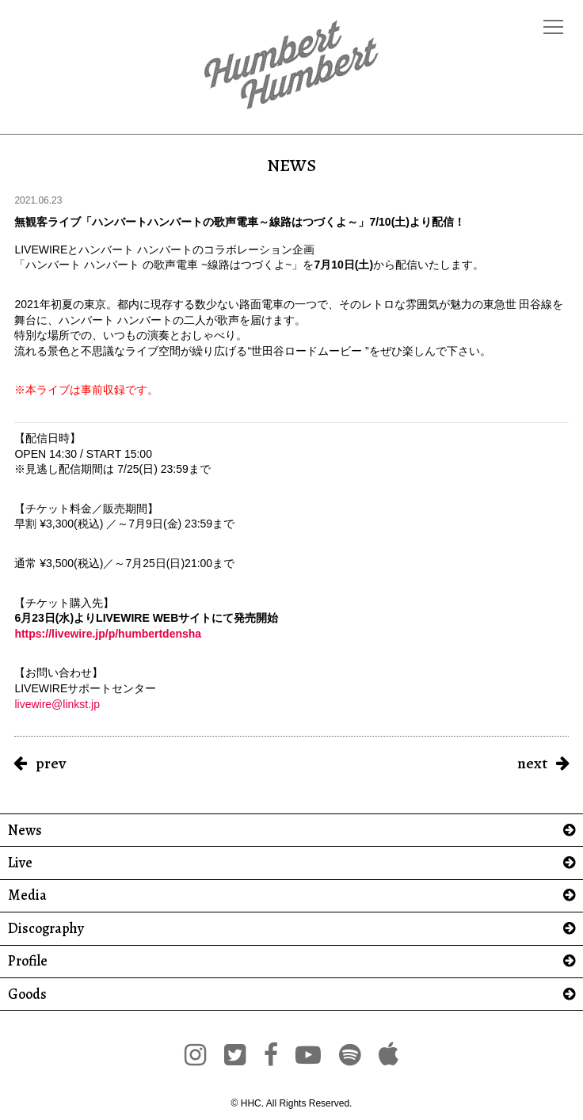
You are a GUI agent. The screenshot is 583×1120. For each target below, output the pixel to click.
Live (20, 863)
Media (27, 895)
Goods (27, 994)
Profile (28, 961)
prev (51, 763)
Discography (46, 929)
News (25, 830)
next (532, 763)
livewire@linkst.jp (57, 704)
